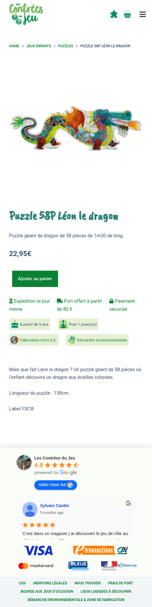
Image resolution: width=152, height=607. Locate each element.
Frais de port (120, 583)
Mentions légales (50, 583)
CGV (22, 583)
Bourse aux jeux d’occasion (47, 591)
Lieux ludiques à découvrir (106, 591)
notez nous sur (56, 484)
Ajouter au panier (35, 278)
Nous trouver (87, 583)
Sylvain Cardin (54, 505)
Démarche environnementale (102, 340)
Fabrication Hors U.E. (38, 340)
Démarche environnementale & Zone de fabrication (76, 600)
